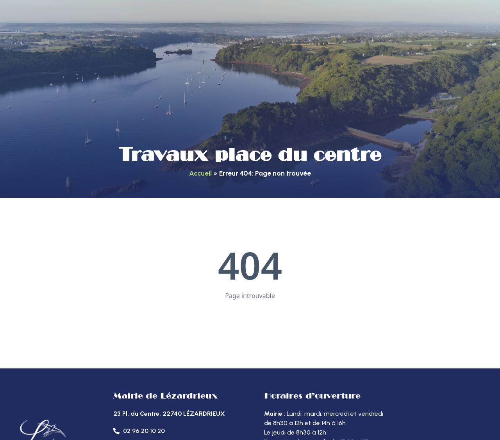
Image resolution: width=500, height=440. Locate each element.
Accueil (200, 173)
